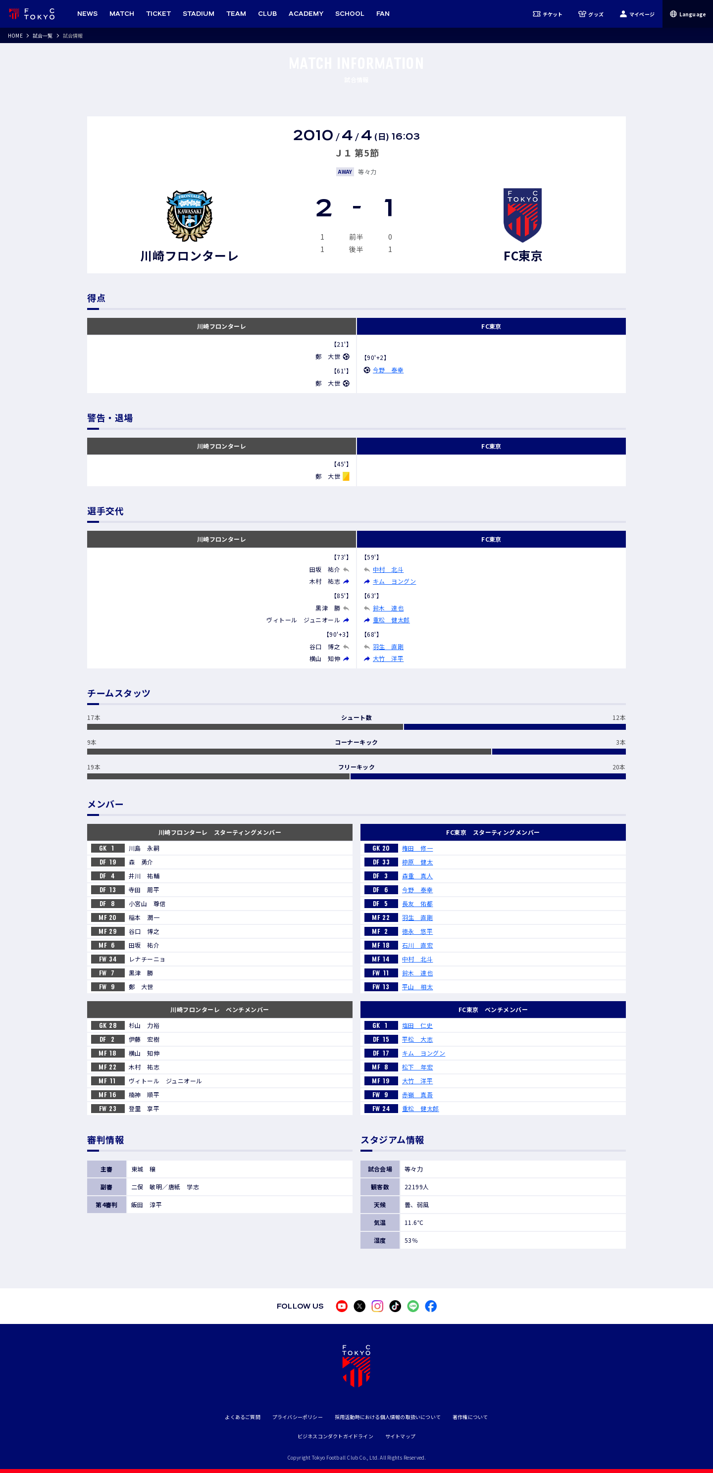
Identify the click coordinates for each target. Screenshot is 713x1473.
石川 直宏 (417, 945)
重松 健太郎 (391, 619)
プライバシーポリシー (297, 1417)
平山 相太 (417, 986)
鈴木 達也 (388, 608)
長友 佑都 (417, 903)
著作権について (470, 1417)
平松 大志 (417, 1039)
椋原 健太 (417, 862)
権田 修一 (417, 848)
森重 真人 (417, 875)
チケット (548, 14)
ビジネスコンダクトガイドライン (335, 1436)
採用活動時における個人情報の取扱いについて (388, 1417)
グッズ (591, 14)
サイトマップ (400, 1436)
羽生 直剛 (388, 646)
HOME (15, 35)
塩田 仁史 (417, 1025)
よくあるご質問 (242, 1417)
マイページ (637, 14)
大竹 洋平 (388, 658)
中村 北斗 (388, 569)
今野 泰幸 (388, 369)
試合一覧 (43, 35)
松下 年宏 (417, 1067)
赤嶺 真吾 (417, 1094)
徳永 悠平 (417, 931)
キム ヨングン (394, 581)
